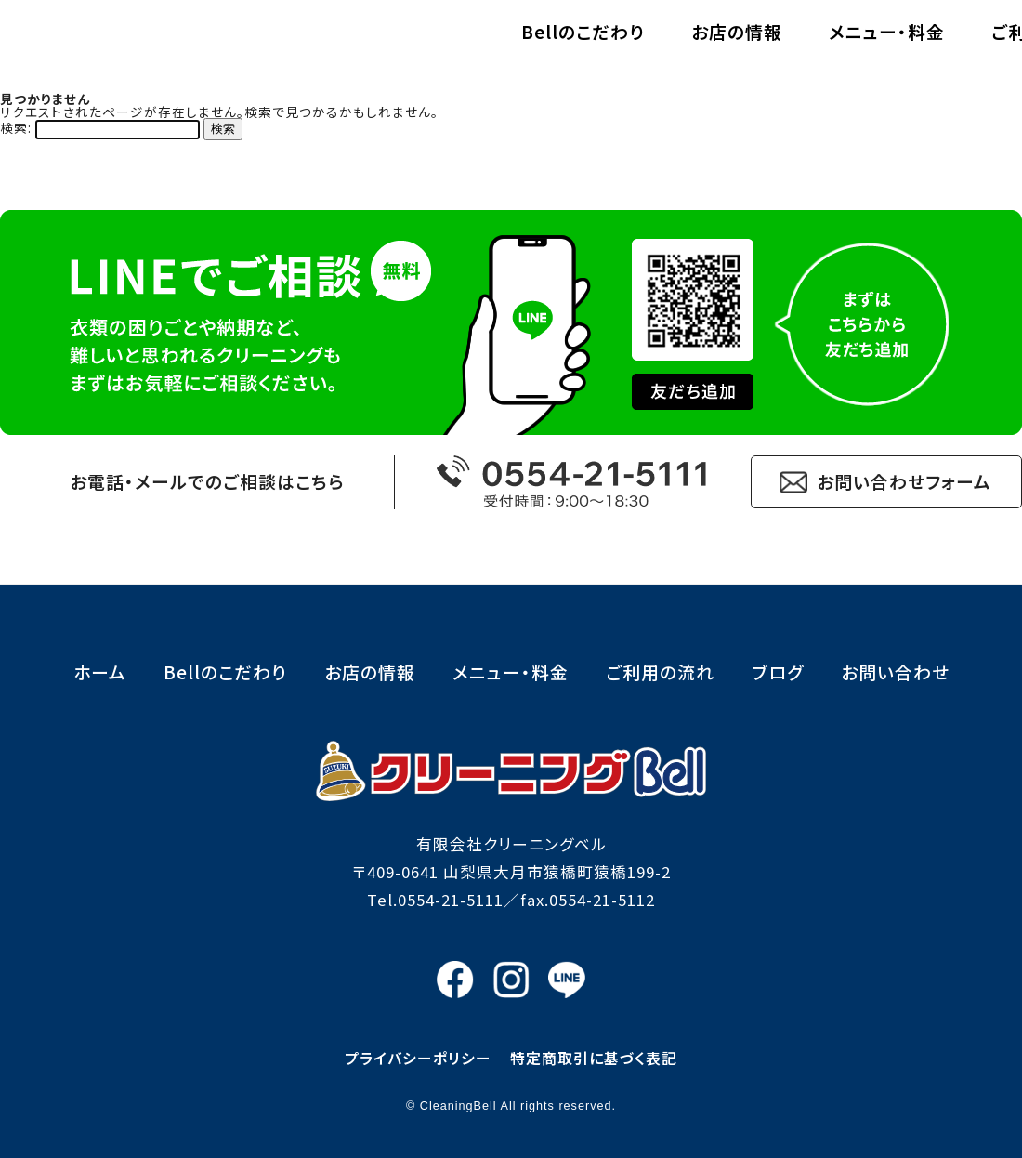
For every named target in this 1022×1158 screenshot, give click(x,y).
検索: (16, 127)
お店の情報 (566, 45)
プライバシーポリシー (418, 1058)
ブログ (778, 671)
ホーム (99, 671)
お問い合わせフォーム (904, 480)
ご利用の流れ (875, 45)
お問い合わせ (895, 671)
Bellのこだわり (413, 45)
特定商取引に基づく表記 (593, 1058)
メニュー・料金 (717, 45)
